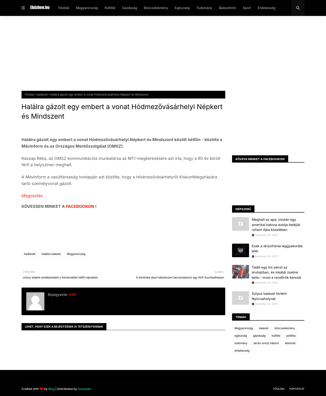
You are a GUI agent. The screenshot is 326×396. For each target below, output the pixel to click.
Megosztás (32, 195)
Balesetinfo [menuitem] (227, 8)
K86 (72, 294)
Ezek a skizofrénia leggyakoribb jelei (277, 248)
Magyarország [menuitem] (87, 8)
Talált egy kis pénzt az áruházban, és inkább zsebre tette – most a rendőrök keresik (276, 272)
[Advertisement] (157, 57)
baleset (263, 328)
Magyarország (76, 254)
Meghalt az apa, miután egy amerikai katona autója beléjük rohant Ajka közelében (276, 224)
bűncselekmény (285, 328)
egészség (241, 335)
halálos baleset (51, 254)
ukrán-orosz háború (266, 343)
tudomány (241, 343)
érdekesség (242, 350)
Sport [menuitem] (247, 8)
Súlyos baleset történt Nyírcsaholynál (269, 296)
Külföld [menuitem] (110, 8)
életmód (290, 343)
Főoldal (29, 94)
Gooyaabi (84, 389)
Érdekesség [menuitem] (267, 8)
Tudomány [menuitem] (204, 8)
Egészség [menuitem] (182, 8)
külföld (276, 335)
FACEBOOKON (80, 206)
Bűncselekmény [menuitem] (156, 8)
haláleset (42, 94)
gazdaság (259, 335)
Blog (51, 389)
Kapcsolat (297, 388)
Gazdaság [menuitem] (129, 8)
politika (291, 335)
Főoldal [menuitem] (63, 8)
